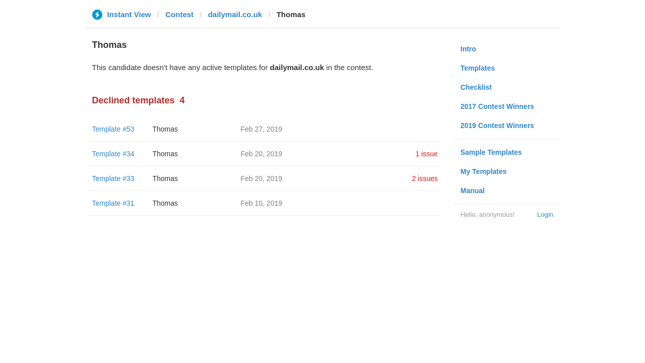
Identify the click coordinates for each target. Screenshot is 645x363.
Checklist (476, 87)
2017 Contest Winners (497, 106)
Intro (468, 49)
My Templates (484, 171)
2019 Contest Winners (497, 126)
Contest (179, 14)
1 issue (426, 154)
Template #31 (113, 203)
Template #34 (113, 154)
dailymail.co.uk (235, 14)
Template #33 (113, 178)
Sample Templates (491, 152)
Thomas (165, 129)
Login (545, 214)
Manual (473, 191)
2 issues (424, 178)
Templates (478, 68)
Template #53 (113, 129)
